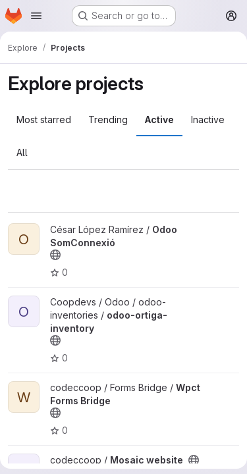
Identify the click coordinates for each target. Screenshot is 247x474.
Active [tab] (159, 119)
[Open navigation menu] (36, 15)
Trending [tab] (108, 119)
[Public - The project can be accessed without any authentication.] (55, 255)
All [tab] (22, 152)
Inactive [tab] (208, 119)
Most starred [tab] (43, 119)
